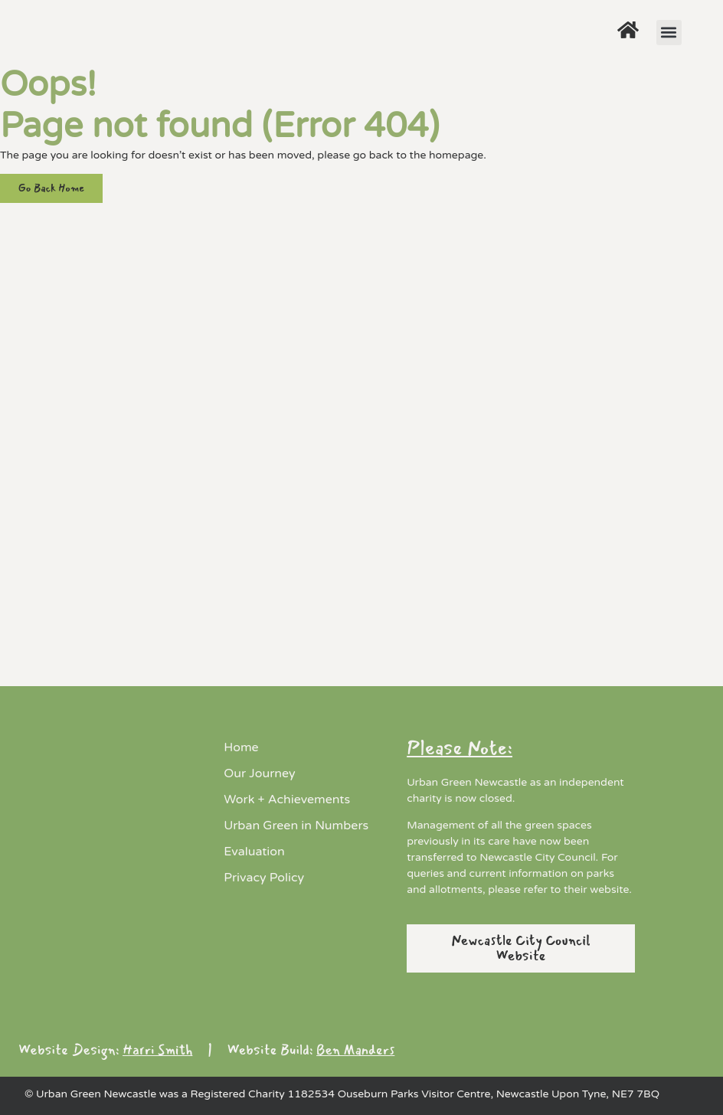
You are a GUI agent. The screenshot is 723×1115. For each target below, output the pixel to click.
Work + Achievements (287, 799)
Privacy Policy (264, 877)
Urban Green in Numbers (296, 825)
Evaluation (254, 851)
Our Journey (259, 773)
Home (241, 747)
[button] (669, 32)
